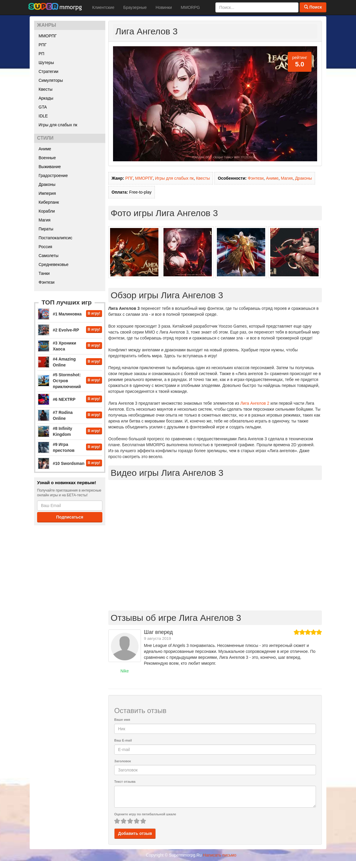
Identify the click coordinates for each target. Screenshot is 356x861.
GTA (43, 107)
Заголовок (122, 761)
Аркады (46, 98)
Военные (47, 157)
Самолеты (48, 255)
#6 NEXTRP (64, 399)
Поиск (313, 7)
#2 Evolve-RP (66, 330)
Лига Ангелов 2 (254, 403)
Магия (44, 220)
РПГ (43, 44)
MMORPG (190, 7)
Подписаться (69, 517)
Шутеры (46, 62)
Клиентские (103, 7)
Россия (45, 246)
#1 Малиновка (67, 314)
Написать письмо (219, 855)
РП (41, 53)
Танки (44, 273)
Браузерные (135, 7)
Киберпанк (49, 202)
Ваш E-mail (123, 740)
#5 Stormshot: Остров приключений (67, 380)
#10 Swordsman (69, 463)
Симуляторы (51, 80)
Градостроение (53, 175)
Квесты (46, 89)
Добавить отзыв (135, 833)
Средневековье (54, 264)
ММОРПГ (48, 36)
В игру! (94, 313)
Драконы (47, 184)
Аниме (45, 148)
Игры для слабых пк (58, 124)
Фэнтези (47, 282)
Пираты (46, 229)
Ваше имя (122, 719)
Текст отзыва (125, 781)
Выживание (50, 166)
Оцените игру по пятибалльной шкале (145, 814)
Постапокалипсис (55, 237)
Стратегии (48, 71)
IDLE (43, 116)
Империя (47, 193)
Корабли (47, 211)
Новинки (164, 7)
